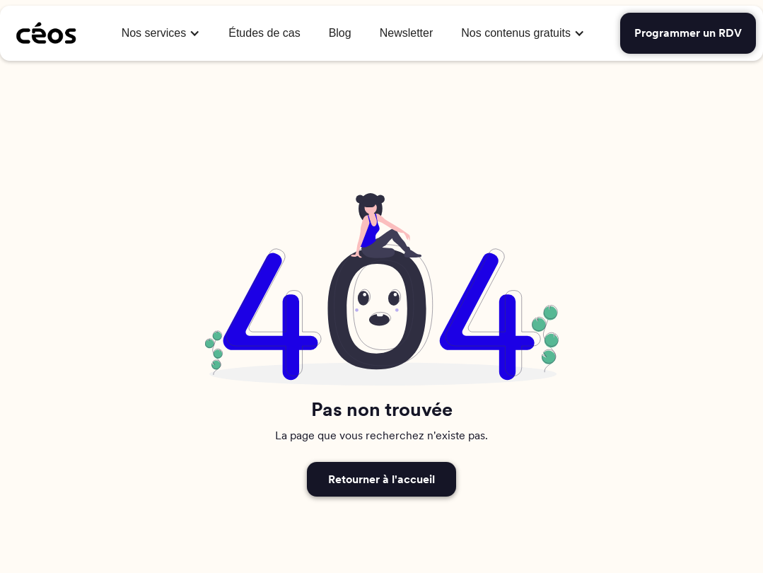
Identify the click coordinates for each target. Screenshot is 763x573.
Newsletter (406, 33)
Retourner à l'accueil (381, 479)
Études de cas (264, 33)
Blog (340, 33)
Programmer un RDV (688, 33)
